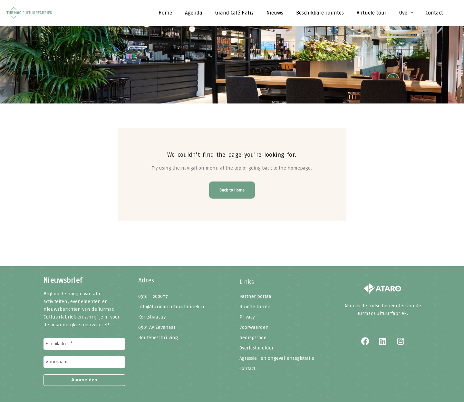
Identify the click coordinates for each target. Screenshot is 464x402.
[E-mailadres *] (84, 344)
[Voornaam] (84, 362)
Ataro (350, 306)
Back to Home (232, 190)
